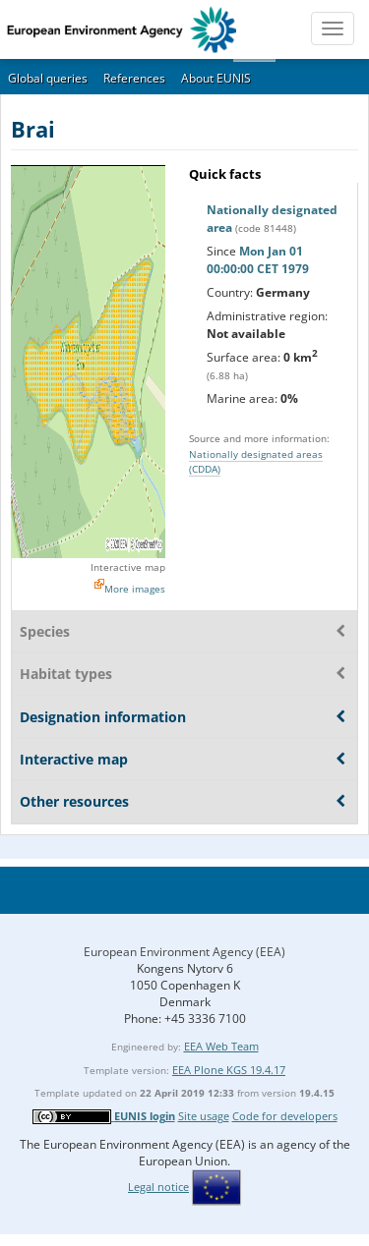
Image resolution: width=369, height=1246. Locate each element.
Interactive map (128, 567)
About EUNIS (216, 78)
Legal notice (158, 1186)
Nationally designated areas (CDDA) (256, 461)
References (134, 78)
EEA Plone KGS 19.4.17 (228, 1069)
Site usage (203, 1115)
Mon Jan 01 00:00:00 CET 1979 (258, 260)
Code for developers (285, 1115)
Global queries (48, 78)
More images (134, 588)
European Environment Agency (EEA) (184, 951)
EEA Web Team (221, 1046)
